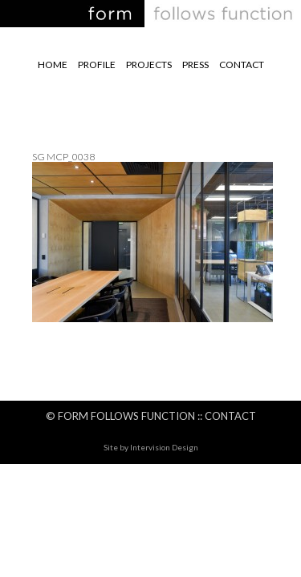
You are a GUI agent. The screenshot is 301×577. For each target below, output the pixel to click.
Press (195, 65)
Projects (149, 65)
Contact (241, 65)
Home (52, 65)
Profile (97, 65)
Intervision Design (164, 447)
